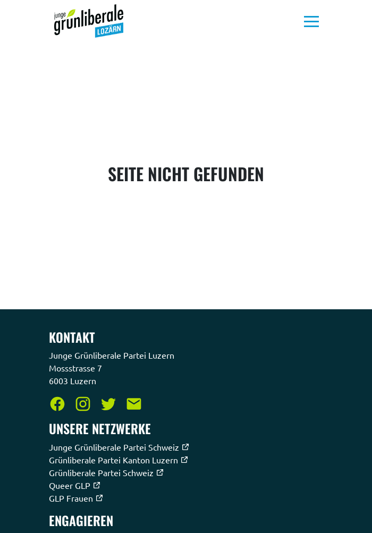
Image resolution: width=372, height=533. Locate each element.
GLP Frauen (76, 498)
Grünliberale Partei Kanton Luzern (119, 459)
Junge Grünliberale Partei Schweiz (119, 447)
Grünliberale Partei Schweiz (106, 472)
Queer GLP (75, 485)
